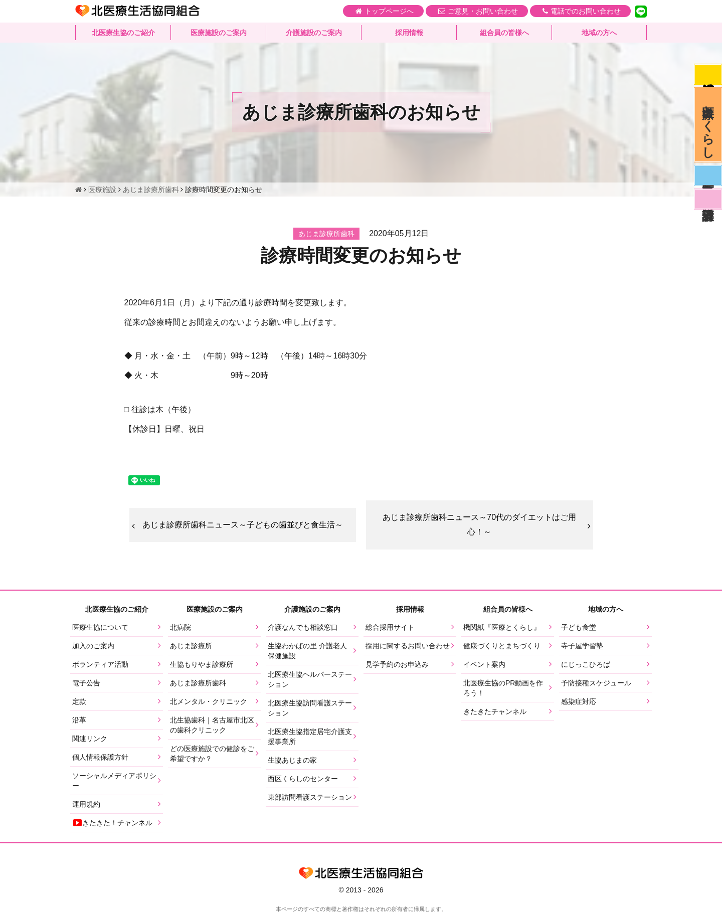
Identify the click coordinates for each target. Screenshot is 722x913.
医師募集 (708, 175)
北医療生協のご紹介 (123, 33)
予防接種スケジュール (596, 683)
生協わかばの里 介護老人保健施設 (307, 651)
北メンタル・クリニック (208, 701)
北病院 (180, 627)
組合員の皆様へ (504, 33)
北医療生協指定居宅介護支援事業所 (310, 736)
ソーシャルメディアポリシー (114, 781)
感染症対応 (708, 74)
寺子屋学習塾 (582, 646)
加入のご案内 (93, 646)
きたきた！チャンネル (112, 823)
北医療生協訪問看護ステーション (310, 708)
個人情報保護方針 (100, 757)
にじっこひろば (585, 664)
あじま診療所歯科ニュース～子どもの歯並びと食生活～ (242, 524)
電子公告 (86, 683)
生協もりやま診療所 (201, 664)
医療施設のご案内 (219, 33)
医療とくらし (708, 125)
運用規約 (86, 804)
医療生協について (100, 627)
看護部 (708, 199)
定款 (79, 701)
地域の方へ (599, 33)
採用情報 (409, 33)
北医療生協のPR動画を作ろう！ (503, 688)
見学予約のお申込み (397, 664)
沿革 (79, 720)
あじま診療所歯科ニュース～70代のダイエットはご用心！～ (479, 524)
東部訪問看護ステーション (310, 797)
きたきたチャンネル (494, 711)
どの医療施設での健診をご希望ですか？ (212, 754)
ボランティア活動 (100, 664)
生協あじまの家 (292, 760)
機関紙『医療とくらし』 (501, 627)
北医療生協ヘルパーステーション (310, 679)
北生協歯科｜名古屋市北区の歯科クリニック (212, 725)
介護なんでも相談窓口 (303, 627)
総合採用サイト (390, 627)
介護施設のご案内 (314, 33)
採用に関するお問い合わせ (408, 646)
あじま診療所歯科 (198, 683)
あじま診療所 (191, 646)
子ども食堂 (578, 627)
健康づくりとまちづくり (501, 646)
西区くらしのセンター (303, 779)
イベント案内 (484, 664)
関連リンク (89, 739)
